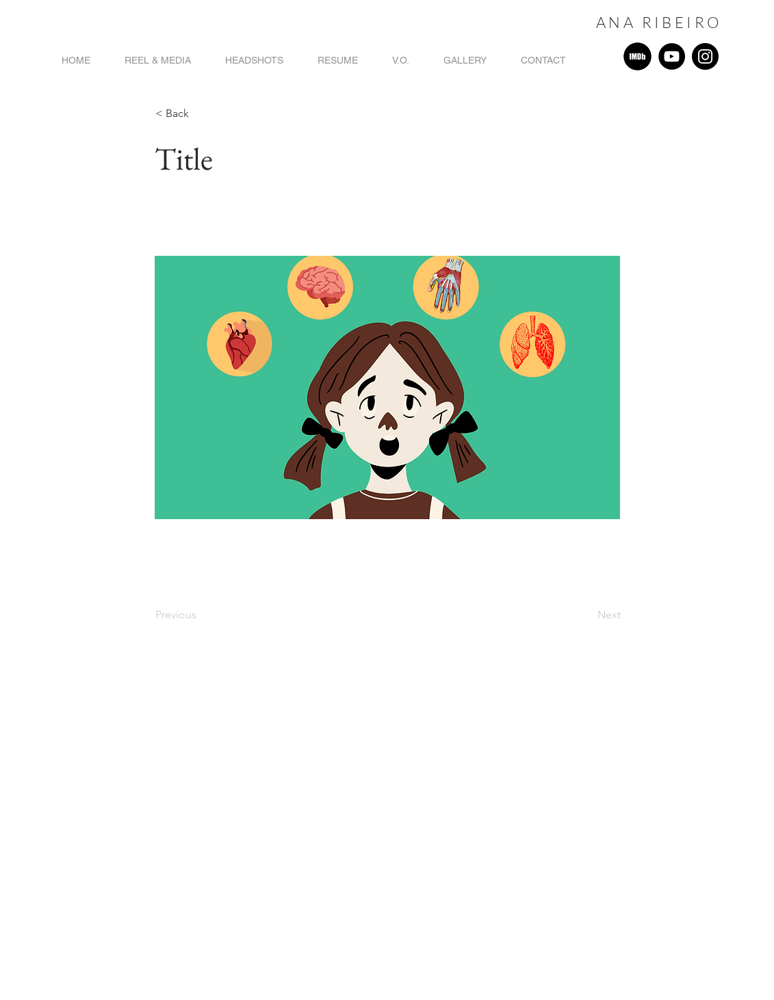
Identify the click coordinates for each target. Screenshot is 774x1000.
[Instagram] (705, 56)
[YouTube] (671, 56)
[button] (200, 113)
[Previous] (200, 615)
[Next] (586, 615)
